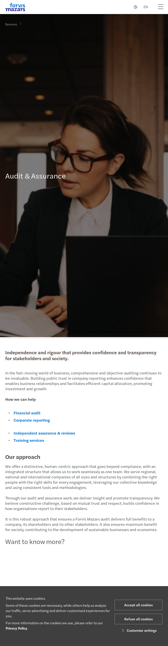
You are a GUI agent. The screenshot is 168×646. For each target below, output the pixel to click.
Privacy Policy (16, 628)
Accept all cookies (138, 604)
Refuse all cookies (138, 618)
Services (11, 24)
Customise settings (139, 630)
